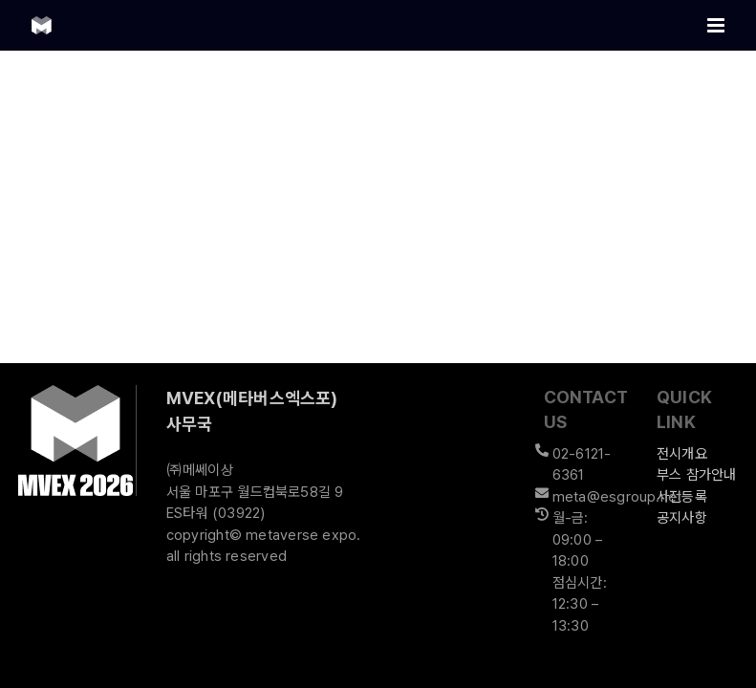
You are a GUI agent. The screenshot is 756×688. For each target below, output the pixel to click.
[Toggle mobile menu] (717, 25)
